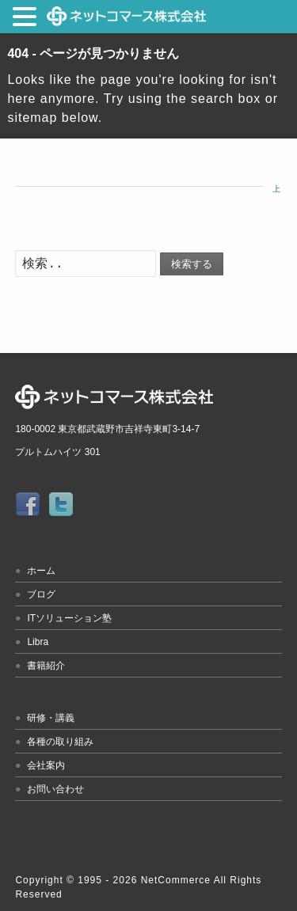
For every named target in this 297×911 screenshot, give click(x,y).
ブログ (41, 594)
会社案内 (46, 765)
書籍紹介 (46, 665)
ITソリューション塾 (69, 618)
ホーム (41, 570)
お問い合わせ (55, 789)
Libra (37, 641)
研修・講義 (50, 717)
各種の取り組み (60, 741)
